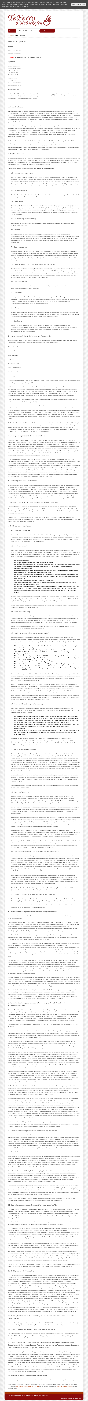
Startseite (12, 31)
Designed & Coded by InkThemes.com (71, 1398)
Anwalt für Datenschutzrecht (64, 1386)
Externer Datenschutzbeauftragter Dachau (27, 1386)
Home (10, 35)
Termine (33, 31)
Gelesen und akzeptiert (78, 4)
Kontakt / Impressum (47, 31)
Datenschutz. (26, 6)
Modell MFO (23, 31)
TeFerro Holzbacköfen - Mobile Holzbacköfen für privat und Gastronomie (28, 1395)
